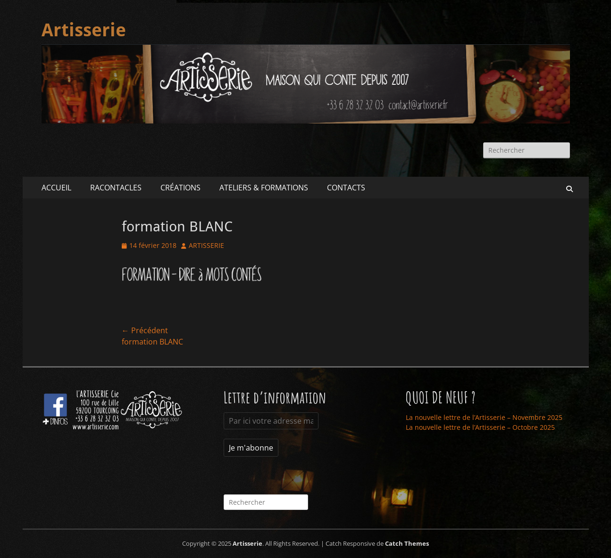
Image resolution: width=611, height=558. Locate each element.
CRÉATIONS (180, 187)
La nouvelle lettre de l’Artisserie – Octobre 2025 (480, 427)
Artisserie (84, 30)
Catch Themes (407, 543)
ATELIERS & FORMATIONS (263, 187)
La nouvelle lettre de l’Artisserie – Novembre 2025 (484, 417)
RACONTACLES (116, 187)
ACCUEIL (56, 187)
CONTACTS (346, 187)
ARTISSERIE (206, 245)
